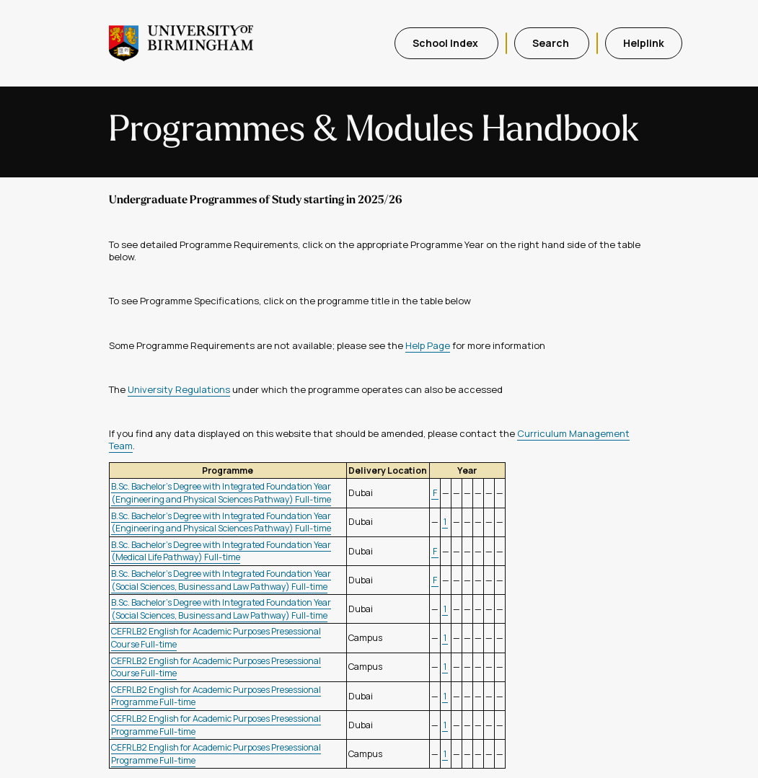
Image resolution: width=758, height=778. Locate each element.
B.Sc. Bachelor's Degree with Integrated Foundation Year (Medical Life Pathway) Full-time (221, 551)
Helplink (643, 43)
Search (551, 43)
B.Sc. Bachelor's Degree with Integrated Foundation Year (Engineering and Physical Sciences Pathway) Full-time (221, 492)
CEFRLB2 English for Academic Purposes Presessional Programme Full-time (216, 696)
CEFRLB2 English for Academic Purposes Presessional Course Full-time (216, 667)
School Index (446, 43)
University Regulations (179, 389)
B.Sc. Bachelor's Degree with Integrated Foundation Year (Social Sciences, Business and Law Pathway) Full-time (221, 580)
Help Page (427, 345)
